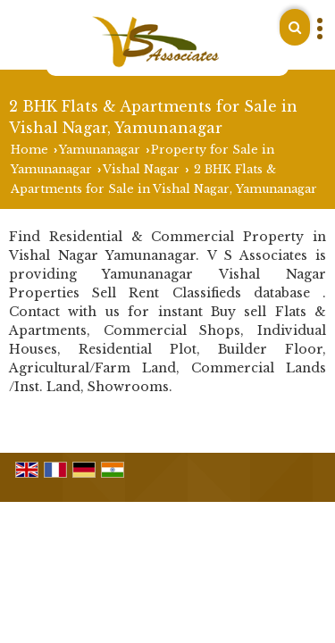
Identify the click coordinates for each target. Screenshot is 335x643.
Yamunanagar (99, 149)
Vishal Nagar (141, 169)
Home (29, 149)
